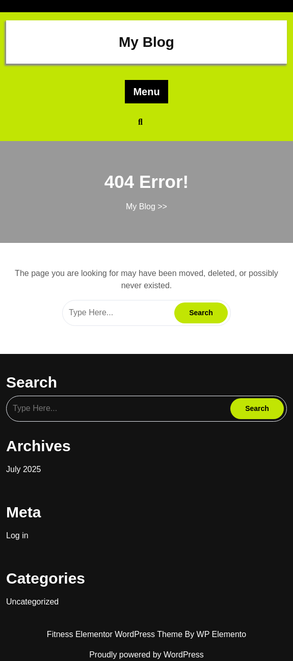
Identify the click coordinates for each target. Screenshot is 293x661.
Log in (17, 535)
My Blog (146, 42)
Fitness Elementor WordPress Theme (116, 634)
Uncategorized (32, 601)
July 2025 (23, 469)
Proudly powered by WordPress (146, 654)
